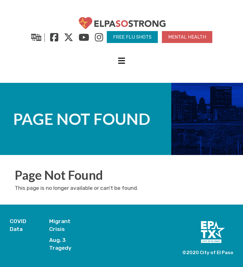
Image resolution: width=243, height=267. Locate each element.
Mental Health (187, 37)
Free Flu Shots (132, 37)
